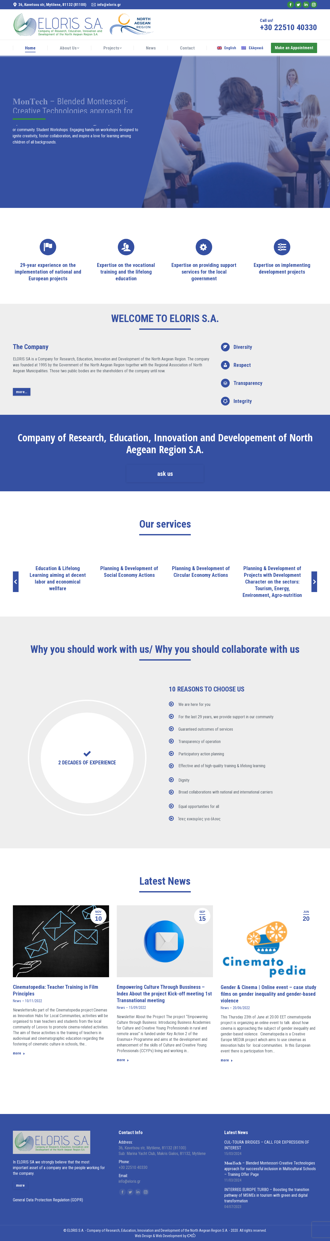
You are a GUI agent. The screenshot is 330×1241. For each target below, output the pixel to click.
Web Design (143, 1236)
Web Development (169, 1236)
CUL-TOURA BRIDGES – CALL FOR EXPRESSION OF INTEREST (266, 1145)
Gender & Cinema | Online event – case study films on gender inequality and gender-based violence (268, 994)
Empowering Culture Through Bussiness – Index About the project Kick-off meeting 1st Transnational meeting (164, 993)
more (19, 1053)
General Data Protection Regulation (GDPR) (48, 1199)
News (17, 1001)
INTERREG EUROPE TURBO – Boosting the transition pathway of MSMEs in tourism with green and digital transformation (266, 1195)
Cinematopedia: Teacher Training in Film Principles (55, 990)
